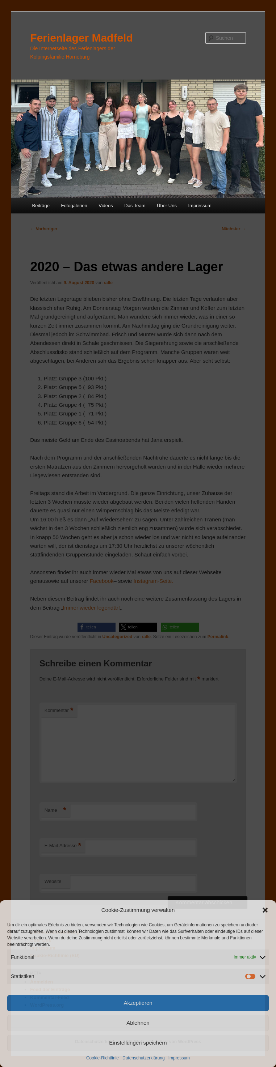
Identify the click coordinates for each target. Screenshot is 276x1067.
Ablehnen (137, 1023)
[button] (265, 910)
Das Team (134, 205)
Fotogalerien (74, 205)
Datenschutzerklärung (143, 1057)
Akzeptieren (138, 1003)
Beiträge (41, 205)
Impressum (179, 1057)
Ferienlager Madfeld (81, 38)
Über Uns (167, 205)
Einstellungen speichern (138, 1043)
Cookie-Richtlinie (102, 1057)
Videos (106, 205)
